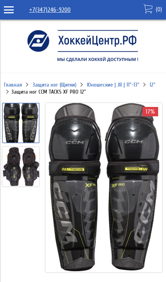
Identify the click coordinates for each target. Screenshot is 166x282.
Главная (13, 84)
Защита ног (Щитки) (55, 84)
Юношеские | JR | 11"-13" (113, 84)
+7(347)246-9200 (50, 9)
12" (152, 84)
